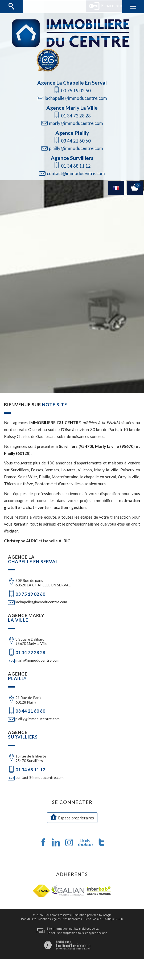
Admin (97, 919)
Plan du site (28, 919)
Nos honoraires (72, 919)
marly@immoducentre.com (76, 123)
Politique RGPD (113, 919)
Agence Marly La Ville (72, 108)
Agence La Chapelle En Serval (72, 83)
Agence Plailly (72, 133)
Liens (87, 919)
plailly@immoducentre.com (76, 148)
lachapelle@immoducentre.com (76, 98)
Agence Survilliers (72, 158)
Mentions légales (49, 919)
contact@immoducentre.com (76, 173)
